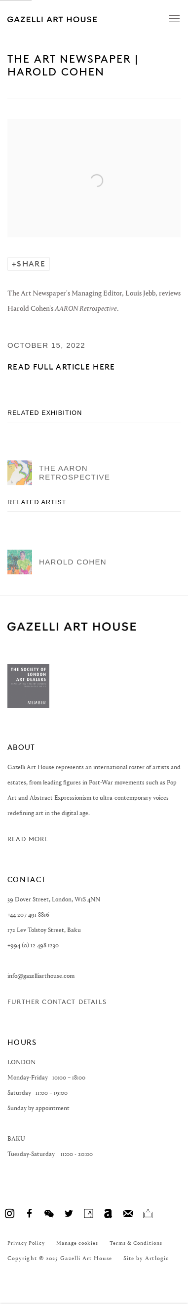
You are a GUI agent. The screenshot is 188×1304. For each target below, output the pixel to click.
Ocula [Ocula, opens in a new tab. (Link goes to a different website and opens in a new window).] (147, 1214)
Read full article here (61, 367)
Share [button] (31, 263)
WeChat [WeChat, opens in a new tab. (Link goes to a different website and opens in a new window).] (49, 1214)
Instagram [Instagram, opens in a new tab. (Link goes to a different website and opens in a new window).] (9, 1214)
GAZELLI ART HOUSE (71, 627)
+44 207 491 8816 (28, 914)
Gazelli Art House (76, 18)
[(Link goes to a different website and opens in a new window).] (28, 705)
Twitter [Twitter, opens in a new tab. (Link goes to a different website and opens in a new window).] (68, 1214)
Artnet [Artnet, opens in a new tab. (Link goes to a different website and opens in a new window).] (108, 1214)
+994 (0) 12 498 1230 (33, 945)
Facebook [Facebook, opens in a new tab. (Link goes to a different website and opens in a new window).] (29, 1214)
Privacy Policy (26, 1243)
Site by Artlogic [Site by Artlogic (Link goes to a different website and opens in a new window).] (146, 1258)
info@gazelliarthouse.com (41, 975)
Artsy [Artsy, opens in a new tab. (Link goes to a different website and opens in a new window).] (88, 1214)
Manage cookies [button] (77, 1243)
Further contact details (57, 1002)
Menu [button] (173, 19)
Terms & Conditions (136, 1243)
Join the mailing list (128, 1214)
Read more (28, 839)
